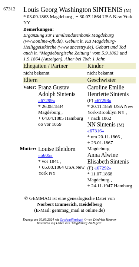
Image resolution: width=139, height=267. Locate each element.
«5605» (45, 155)
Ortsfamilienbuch (71, 219)
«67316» (96, 131)
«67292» (103, 168)
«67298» (103, 100)
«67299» (46, 100)
